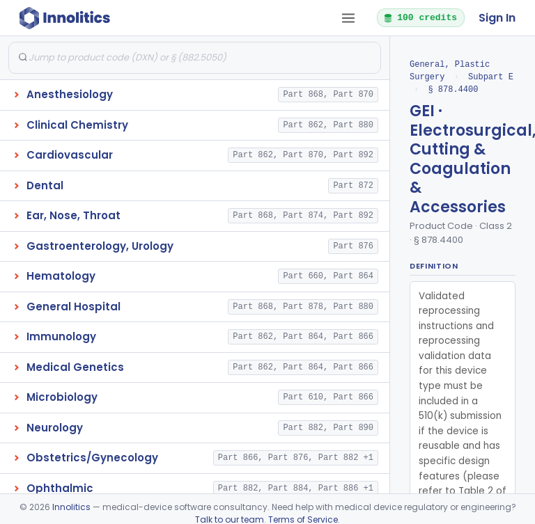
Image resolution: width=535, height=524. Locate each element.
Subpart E (490, 77)
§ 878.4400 (453, 89)
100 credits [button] (420, 17)
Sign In (497, 18)
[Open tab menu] (348, 18)
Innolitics (71, 507)
